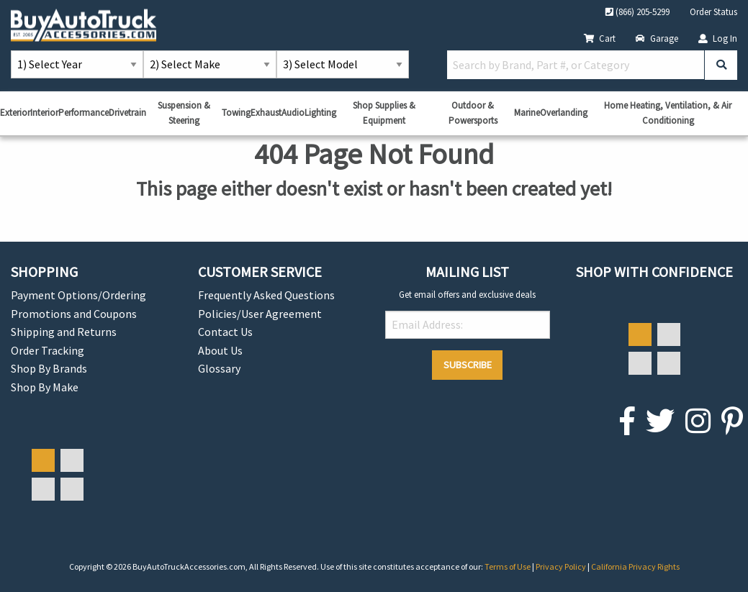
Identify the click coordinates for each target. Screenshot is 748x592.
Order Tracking (47, 350)
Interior (44, 112)
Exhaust (266, 112)
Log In (717, 38)
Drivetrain (127, 112)
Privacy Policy (561, 566)
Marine (527, 112)
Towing (236, 112)
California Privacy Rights (635, 566)
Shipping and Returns (64, 331)
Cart (600, 38)
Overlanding (563, 112)
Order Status (713, 11)
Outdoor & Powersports (473, 113)
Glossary (219, 368)
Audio (293, 112)
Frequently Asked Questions (266, 295)
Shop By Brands (49, 368)
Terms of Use (508, 566)
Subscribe (467, 364)
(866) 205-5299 (637, 11)
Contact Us (225, 331)
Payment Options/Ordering (78, 295)
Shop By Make (44, 387)
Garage (657, 38)
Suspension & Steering (184, 113)
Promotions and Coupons (74, 313)
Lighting (320, 112)
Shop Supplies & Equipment (384, 113)
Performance (83, 112)
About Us (220, 350)
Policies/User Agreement (260, 313)
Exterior (15, 112)
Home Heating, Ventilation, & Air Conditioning (667, 113)
